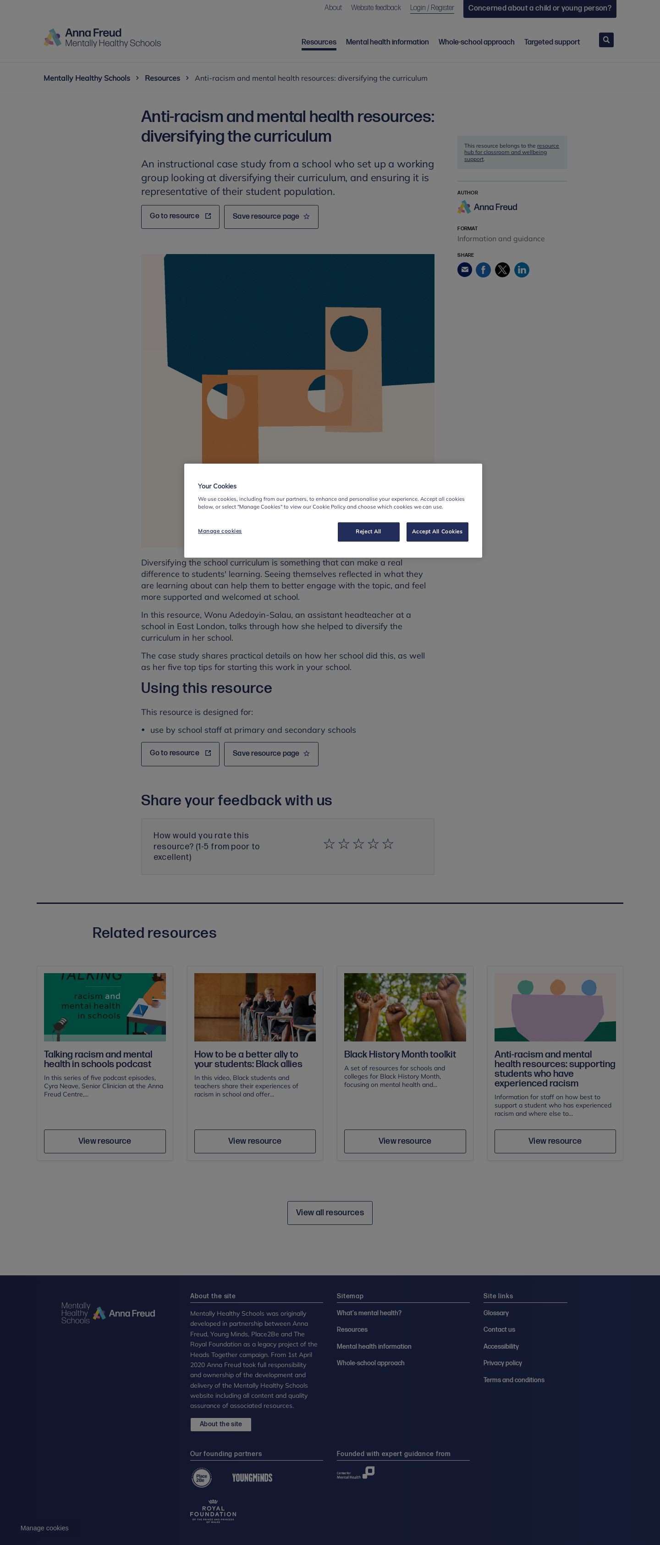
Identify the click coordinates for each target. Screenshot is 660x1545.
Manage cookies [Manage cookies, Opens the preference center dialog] (220, 531)
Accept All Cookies (437, 531)
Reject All (368, 531)
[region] (333, 511)
